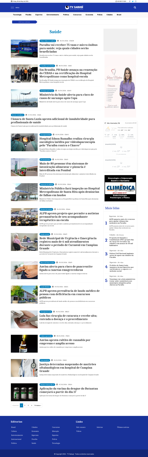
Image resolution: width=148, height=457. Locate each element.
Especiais (35, 435)
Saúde (34, 443)
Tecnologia (17, 15)
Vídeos (78, 431)
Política (66, 15)
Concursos (77, 15)
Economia (89, 15)
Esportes (38, 15)
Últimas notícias (123, 427)
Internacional (16, 439)
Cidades (110, 15)
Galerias (100, 427)
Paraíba (28, 15)
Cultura (14, 431)
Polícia (99, 15)
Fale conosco (80, 427)
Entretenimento (53, 15)
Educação (55, 431)
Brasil (119, 15)
